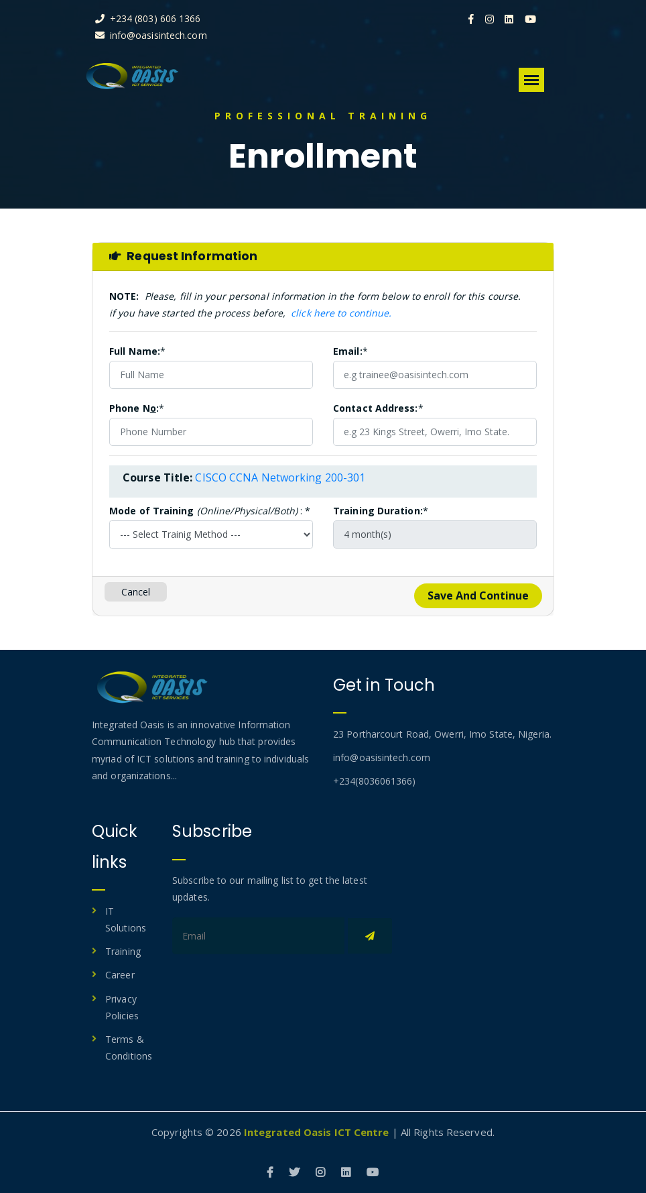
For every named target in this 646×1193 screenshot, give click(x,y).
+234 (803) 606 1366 (157, 18)
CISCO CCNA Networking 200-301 (280, 477)
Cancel (136, 591)
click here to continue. (341, 312)
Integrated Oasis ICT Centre (316, 1132)
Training (123, 951)
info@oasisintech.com (160, 35)
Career (120, 974)
